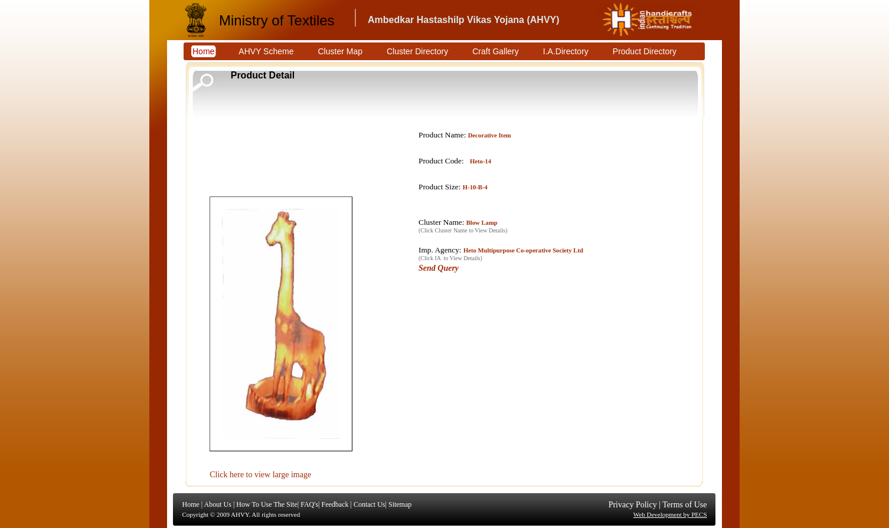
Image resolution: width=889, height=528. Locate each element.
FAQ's (309, 504)
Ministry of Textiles (277, 20)
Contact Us (369, 504)
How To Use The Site (266, 504)
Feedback (334, 504)
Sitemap (399, 504)
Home (191, 504)
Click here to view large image (260, 474)
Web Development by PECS (670, 514)
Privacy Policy (633, 504)
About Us (217, 504)
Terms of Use (684, 504)
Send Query (439, 268)
